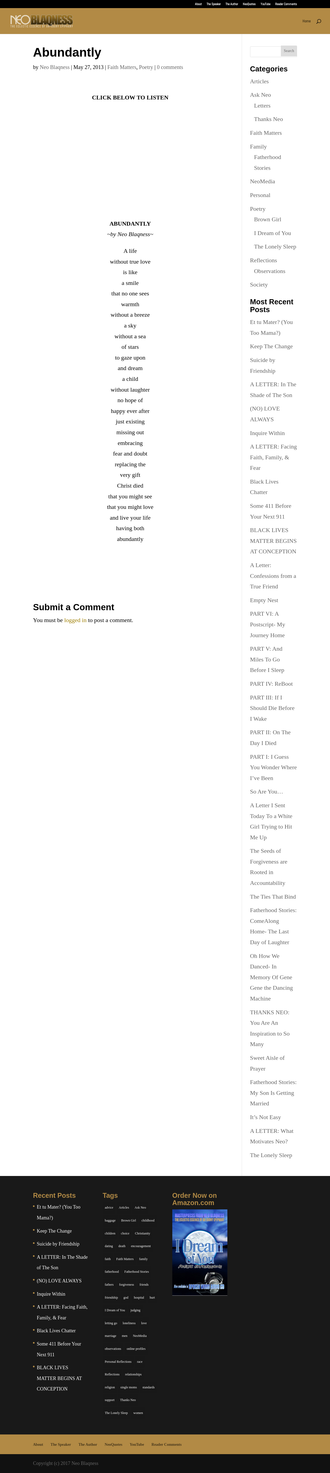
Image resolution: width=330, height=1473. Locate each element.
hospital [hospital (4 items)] (139, 1297)
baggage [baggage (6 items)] (110, 1220)
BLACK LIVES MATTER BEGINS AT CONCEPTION (273, 541)
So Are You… (266, 791)
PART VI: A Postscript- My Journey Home (267, 624)
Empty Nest (264, 600)
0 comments (170, 67)
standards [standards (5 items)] (148, 1387)
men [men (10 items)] (124, 1336)
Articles (259, 81)
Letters (262, 105)
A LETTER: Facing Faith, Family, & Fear (273, 457)
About (198, 4)
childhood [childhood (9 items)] (148, 1220)
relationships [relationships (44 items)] (133, 1374)
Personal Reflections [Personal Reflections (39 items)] (118, 1362)
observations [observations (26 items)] (113, 1349)
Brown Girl (267, 219)
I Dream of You (272, 233)
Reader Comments (286, 4)
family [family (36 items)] (143, 1259)
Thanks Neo (268, 119)
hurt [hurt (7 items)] (152, 1297)
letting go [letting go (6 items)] (111, 1323)
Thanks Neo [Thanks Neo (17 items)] (128, 1400)
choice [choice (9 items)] (125, 1233)
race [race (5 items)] (140, 1362)
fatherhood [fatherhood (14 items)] (112, 1272)
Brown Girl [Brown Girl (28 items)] (128, 1220)
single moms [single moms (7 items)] (128, 1387)
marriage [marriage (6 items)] (110, 1336)
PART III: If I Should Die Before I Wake (272, 708)
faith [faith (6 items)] (108, 1259)
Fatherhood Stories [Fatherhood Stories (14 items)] (136, 1272)
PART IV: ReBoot (271, 683)
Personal (260, 195)
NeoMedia (262, 181)
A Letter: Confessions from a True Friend (273, 576)
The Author (231, 4)
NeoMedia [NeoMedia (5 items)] (140, 1336)
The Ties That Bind (273, 896)
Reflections (263, 260)
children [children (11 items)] (110, 1233)
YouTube (265, 4)
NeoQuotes (249, 4)
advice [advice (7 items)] (109, 1207)
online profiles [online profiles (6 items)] (136, 1349)
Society (259, 284)
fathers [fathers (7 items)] (109, 1284)
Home (306, 21)
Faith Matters (121, 67)
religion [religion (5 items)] (110, 1387)
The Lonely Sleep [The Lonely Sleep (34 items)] (116, 1413)
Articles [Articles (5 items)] (124, 1207)
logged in (75, 620)
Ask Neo (260, 94)
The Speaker (214, 4)
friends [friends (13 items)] (144, 1284)
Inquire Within (267, 433)
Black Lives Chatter (56, 1330)
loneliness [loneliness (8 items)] (129, 1323)
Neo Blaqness (55, 67)
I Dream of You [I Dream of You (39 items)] (115, 1310)
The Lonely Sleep (275, 246)
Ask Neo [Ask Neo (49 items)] (140, 1207)
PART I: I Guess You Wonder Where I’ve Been (273, 767)
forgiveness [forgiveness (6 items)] (126, 1284)
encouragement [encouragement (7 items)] (141, 1246)
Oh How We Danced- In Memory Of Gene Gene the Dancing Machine (271, 977)
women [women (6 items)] (138, 1413)
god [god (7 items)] (125, 1297)
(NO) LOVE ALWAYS (59, 1281)
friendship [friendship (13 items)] (111, 1297)
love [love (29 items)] (144, 1323)
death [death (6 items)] (122, 1246)
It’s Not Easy (265, 1117)
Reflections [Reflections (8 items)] (112, 1374)
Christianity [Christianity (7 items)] (142, 1233)
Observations (269, 271)
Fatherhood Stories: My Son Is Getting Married (273, 1093)
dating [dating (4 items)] (109, 1246)
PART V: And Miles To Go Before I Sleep (267, 659)
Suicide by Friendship (58, 1244)
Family (258, 146)
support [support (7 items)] (110, 1400)
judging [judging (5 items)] (135, 1310)
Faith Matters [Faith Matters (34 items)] (125, 1259)
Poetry (146, 67)
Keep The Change (271, 346)
